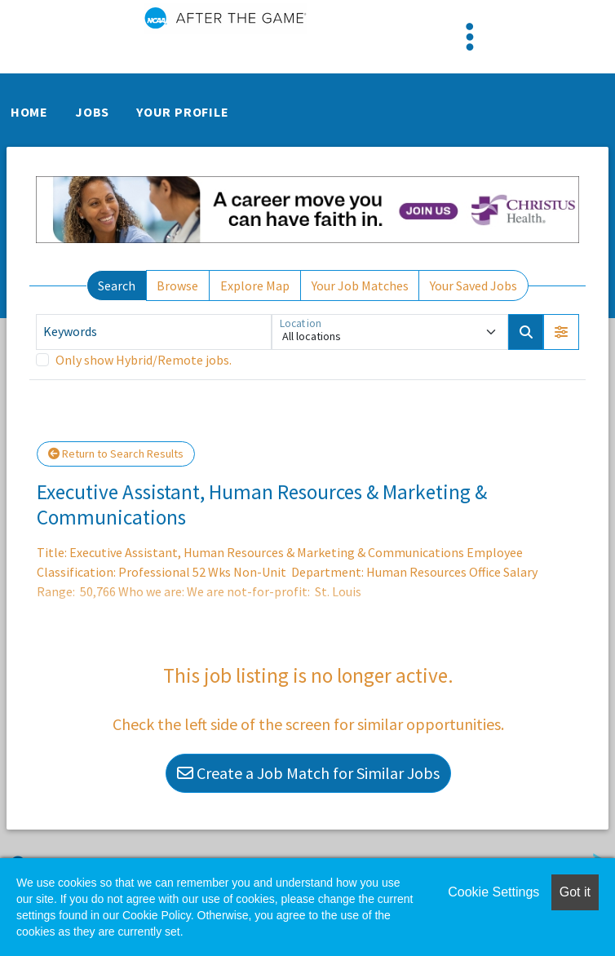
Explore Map (255, 285)
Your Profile (182, 112)
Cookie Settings (493, 892)
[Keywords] (154, 332)
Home (29, 112)
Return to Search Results (116, 453)
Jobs (92, 112)
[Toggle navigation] (470, 36)
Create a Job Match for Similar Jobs (308, 773)
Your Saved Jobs (473, 285)
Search (116, 285)
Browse (177, 285)
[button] (561, 332)
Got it (575, 892)
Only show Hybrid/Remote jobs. (143, 360)
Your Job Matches (360, 285)
